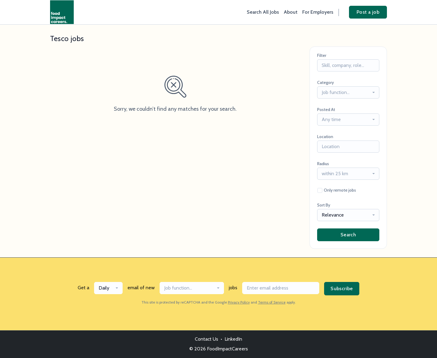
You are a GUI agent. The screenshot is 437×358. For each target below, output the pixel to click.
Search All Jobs (263, 12)
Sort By (323, 205)
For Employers (317, 12)
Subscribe (341, 288)
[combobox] (348, 92)
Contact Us (206, 339)
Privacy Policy (239, 302)
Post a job (368, 12)
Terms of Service (272, 302)
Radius (323, 163)
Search (348, 235)
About (290, 12)
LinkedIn (233, 339)
